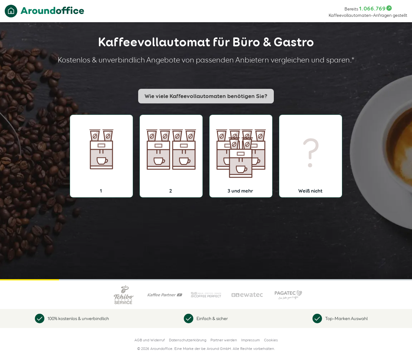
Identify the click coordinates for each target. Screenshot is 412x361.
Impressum (250, 340)
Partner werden (223, 340)
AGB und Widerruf (149, 340)
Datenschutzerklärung (187, 340)
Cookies (271, 340)
